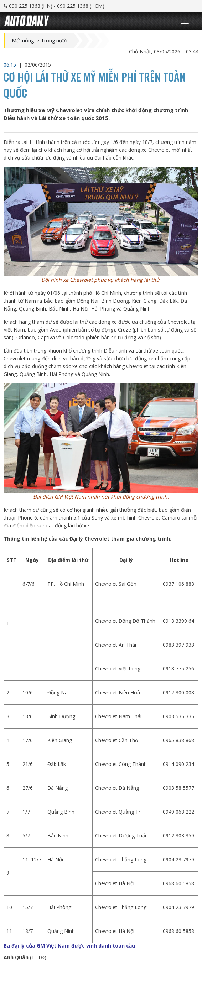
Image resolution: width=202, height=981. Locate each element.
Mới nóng (23, 40)
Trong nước (54, 40)
